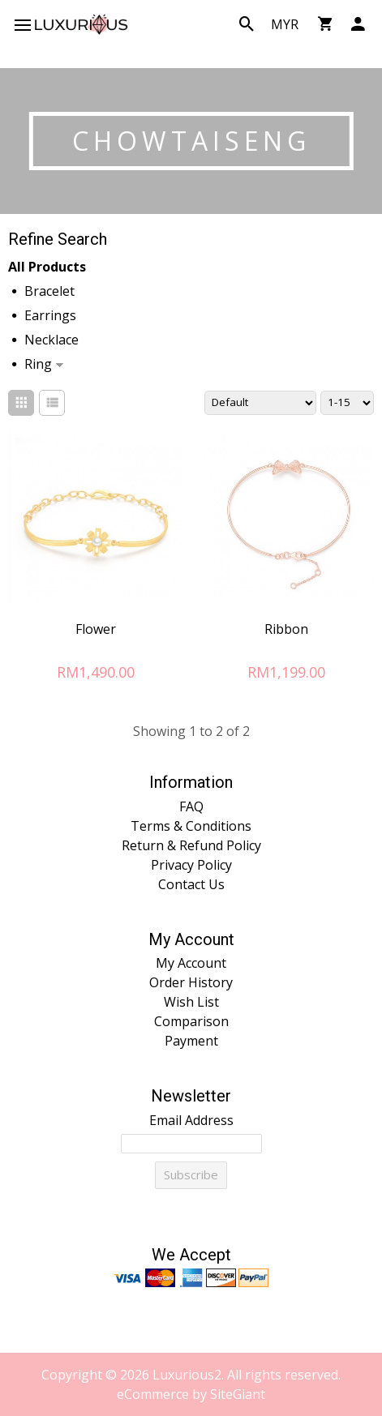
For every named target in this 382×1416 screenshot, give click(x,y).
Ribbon (286, 629)
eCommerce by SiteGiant (191, 1394)
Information (191, 782)
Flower (95, 629)
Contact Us (191, 884)
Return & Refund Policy (191, 845)
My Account (191, 939)
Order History (191, 982)
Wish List (191, 1002)
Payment (191, 1041)
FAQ (191, 806)
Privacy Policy (191, 865)
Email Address (191, 1120)
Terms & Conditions (191, 826)
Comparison (191, 1021)
